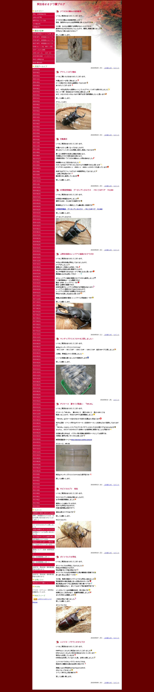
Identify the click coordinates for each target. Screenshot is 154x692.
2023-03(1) (36, 111)
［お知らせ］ (108, 68)
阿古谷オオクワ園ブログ (51, 4)
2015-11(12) (36, 375)
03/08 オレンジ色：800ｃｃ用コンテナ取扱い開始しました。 (43, 47)
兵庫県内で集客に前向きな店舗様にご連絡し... (43, 513)
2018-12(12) (36, 257)
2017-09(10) (36, 305)
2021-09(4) (36, 152)
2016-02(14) (36, 366)
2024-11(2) (36, 79)
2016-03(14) (36, 363)
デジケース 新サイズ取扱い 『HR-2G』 (77, 404)
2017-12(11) (36, 296)
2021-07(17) (36, 159)
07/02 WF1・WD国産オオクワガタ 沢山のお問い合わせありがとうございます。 (43, 40)
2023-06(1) (36, 104)
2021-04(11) (36, 168)
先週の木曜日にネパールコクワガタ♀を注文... (43, 530)
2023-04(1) (36, 108)
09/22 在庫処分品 (38, 59)
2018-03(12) (36, 286)
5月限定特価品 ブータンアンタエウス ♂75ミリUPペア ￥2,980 (86, 190)
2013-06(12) (36, 468)
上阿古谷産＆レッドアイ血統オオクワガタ (77, 254)
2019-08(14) (36, 232)
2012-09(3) (36, 493)
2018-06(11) (36, 276)
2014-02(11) (36, 442)
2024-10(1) (36, 82)
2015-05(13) (36, 394)
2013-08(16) (36, 461)
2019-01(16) (36, 254)
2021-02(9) (36, 175)
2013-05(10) (36, 471)
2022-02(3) (36, 136)
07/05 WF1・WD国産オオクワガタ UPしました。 (43, 37)
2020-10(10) (36, 187)
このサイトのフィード (45, 599)
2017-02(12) (36, 327)
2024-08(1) (36, 88)
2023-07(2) (36, 101)
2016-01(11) (36, 369)
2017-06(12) (36, 315)
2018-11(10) (36, 261)
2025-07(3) (36, 69)
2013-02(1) (36, 480)
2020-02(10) (36, 213)
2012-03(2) (36, 503)
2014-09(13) (36, 420)
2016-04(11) (36, 359)
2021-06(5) (36, 162)
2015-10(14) (36, 378)
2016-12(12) (36, 334)
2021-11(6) (36, 146)
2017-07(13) (36, 312)
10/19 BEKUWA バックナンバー (43, 56)
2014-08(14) (36, 423)
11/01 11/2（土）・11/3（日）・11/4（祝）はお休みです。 (43, 53)
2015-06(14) (36, 391)
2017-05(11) (36, 318)
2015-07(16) (36, 388)
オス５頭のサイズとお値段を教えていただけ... (43, 537)
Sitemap (35, 602)
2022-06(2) (36, 124)
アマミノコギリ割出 (68, 72)
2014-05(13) (36, 433)
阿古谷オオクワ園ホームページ (43, 583)
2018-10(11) (36, 264)
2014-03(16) (36, 439)
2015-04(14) (36, 398)
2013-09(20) (36, 458)
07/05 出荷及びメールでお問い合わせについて (43, 34)
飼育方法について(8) (39, 20)
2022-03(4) (36, 133)
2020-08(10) (36, 194)
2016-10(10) (36, 340)
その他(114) (36, 24)
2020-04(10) (36, 206)
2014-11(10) (36, 414)
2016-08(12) (36, 347)
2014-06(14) (36, 429)
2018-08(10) (36, 270)
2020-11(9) (36, 184)
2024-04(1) (36, 95)
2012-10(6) (36, 490)
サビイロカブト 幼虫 (69, 489)
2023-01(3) (36, 114)
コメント (116, 68)
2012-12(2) (36, 487)
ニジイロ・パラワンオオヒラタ (72, 642)
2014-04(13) (36, 436)
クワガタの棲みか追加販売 (70, 11)
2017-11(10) (36, 299)
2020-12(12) (36, 181)
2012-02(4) (36, 506)
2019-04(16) (36, 245)
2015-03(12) (36, 401)
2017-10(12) (36, 302)
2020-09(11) (36, 190)
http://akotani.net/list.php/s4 (81, 440)
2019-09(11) (36, 229)
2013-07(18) (36, 465)
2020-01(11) (36, 216)
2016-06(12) (36, 353)
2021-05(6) (36, 165)
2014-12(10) (36, 410)
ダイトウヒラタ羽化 (68, 557)
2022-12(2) (36, 117)
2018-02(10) (36, 289)
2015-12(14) (36, 372)
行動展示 (63, 139)
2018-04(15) (36, 283)
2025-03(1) (36, 76)
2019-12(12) (36, 219)
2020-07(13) (36, 197)
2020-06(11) (36, 200)
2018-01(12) (36, 292)
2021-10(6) (36, 149)
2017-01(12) (36, 331)
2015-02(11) (36, 404)
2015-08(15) (36, 385)
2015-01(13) (36, 407)
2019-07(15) (36, 235)
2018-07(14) (36, 273)
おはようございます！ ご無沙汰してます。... (43, 542)
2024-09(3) (36, 85)
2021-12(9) (36, 143)
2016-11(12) (36, 337)
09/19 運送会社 (37, 62)
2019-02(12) (36, 251)
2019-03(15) (36, 248)
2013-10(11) (36, 455)
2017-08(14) (36, 308)
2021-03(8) (36, 171)
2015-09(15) (36, 382)
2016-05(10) (36, 356)
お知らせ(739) (37, 17)
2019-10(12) (36, 225)
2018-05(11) (36, 280)
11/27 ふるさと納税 (39, 50)
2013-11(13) (36, 452)
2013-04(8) (36, 474)
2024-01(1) (36, 98)
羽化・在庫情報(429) (39, 14)
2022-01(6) (36, 139)
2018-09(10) (36, 267)
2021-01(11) (36, 178)
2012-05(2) (36, 500)
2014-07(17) (36, 426)
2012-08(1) (36, 496)
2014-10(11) (36, 417)
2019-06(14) (36, 238)
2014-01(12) (36, 445)
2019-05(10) (36, 241)
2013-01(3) (36, 484)
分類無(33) (36, 27)
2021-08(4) (36, 155)
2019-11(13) (36, 222)
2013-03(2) (36, 477)
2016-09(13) (36, 343)
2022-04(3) (36, 130)
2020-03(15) (36, 210)
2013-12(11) (36, 449)
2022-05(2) (36, 127)
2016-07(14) (36, 350)
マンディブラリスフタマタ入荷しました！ (77, 339)
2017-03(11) (36, 324)
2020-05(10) (36, 203)
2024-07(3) (36, 92)
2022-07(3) (36, 120)
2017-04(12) (36, 321)
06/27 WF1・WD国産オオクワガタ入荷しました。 (43, 44)
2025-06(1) (36, 73)
